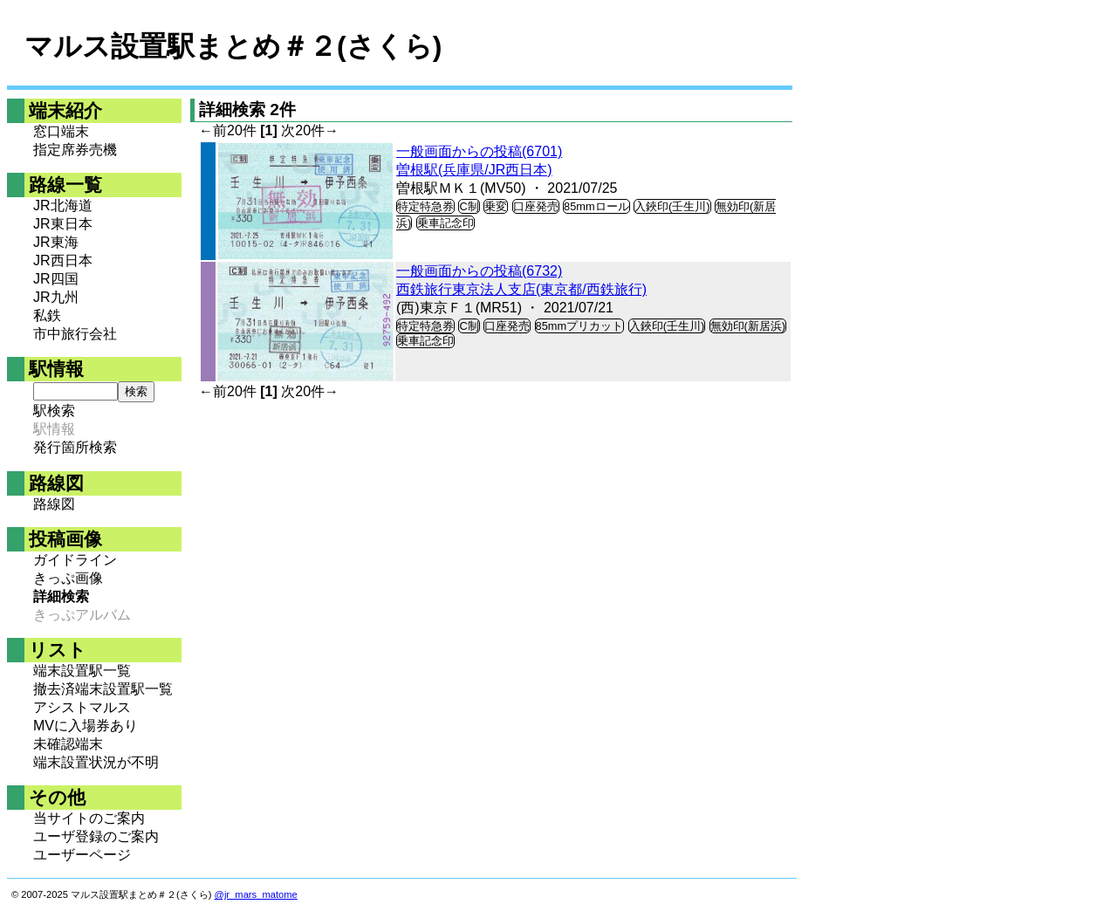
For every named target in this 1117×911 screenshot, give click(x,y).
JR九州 (56, 297)
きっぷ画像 (68, 578)
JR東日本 (63, 223)
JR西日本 (63, 260)
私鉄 (47, 315)
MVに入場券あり (85, 725)
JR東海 (56, 242)
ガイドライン (75, 559)
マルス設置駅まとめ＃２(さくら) (233, 46)
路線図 (54, 504)
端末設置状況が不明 (96, 762)
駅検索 (54, 410)
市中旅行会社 (75, 333)
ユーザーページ (82, 854)
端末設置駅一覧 (82, 670)
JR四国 (56, 278)
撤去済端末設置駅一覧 (103, 689)
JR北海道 (63, 205)
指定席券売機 (75, 149)
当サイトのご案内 (89, 818)
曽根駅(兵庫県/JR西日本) (474, 169)
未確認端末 (68, 743)
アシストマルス (82, 707)
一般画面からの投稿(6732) (479, 271)
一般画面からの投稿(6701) (479, 151)
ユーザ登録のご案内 (96, 836)
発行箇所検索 (75, 447)
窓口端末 (61, 131)
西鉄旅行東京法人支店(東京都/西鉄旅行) (521, 289)
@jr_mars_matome (256, 894)
